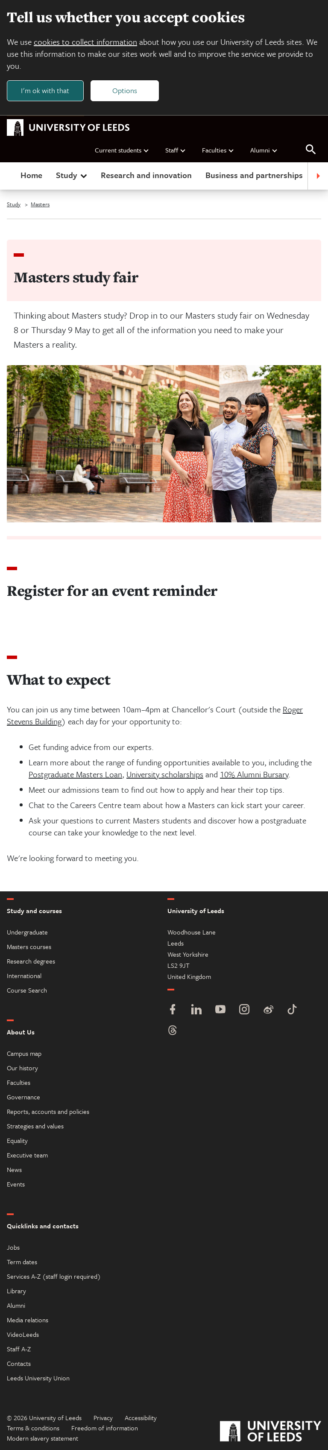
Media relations (27, 1319)
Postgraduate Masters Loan (75, 774)
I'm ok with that (45, 90)
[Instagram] (244, 1010)
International (24, 975)
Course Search (27, 990)
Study (72, 175)
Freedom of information (104, 1427)
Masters (40, 204)
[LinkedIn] (196, 1010)
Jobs (13, 1247)
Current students (122, 150)
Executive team (27, 1155)
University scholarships (164, 774)
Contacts (19, 1363)
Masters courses (29, 946)
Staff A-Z (19, 1348)
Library (16, 1290)
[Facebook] (172, 1010)
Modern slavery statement (42, 1438)
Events (16, 1184)
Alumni (264, 150)
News (14, 1169)
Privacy (103, 1417)
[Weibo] (268, 1010)
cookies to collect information (85, 41)
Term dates (22, 1261)
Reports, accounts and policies (48, 1111)
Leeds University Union (38, 1378)
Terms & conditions (33, 1427)
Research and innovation (146, 175)
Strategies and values (35, 1126)
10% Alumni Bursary (254, 774)
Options (124, 90)
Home (31, 175)
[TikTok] (292, 1010)
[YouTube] (220, 1010)
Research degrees (31, 961)
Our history (22, 1067)
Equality (17, 1140)
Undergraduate (27, 932)
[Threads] (172, 1031)
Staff (175, 150)
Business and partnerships (254, 175)
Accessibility (141, 1417)
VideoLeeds (23, 1334)
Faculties (218, 150)
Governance (23, 1096)
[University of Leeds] (270, 1432)
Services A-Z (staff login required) (54, 1276)
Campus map (24, 1053)
